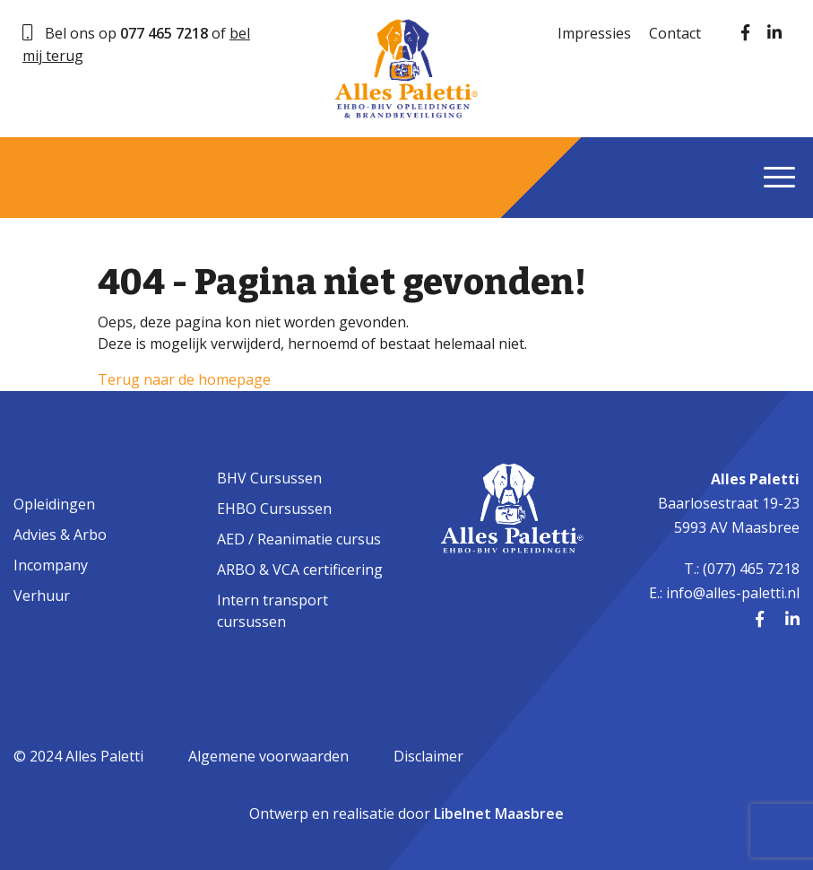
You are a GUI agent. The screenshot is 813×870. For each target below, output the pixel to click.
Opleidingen (54, 504)
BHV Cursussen (269, 478)
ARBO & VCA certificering (300, 569)
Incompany (50, 565)
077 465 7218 (164, 33)
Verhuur (41, 595)
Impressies (594, 33)
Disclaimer (428, 756)
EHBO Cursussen (274, 508)
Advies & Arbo (60, 534)
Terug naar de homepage (184, 379)
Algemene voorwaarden (268, 756)
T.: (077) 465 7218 (742, 569)
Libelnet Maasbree (499, 813)
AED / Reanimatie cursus (299, 539)
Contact (675, 33)
